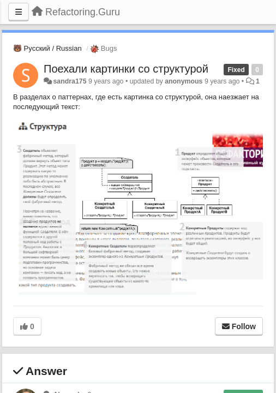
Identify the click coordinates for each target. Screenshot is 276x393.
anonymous (183, 81)
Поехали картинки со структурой (126, 69)
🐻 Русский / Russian (47, 48)
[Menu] (18, 12)
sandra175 (69, 81)
